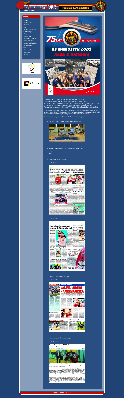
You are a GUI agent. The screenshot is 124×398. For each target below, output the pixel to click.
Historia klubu (27, 22)
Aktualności (26, 25)
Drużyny (26, 27)
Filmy (25, 34)
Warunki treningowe (29, 29)
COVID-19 (26, 47)
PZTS (62, 393)
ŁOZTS (55, 393)
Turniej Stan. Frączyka (30, 38)
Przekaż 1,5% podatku (30, 43)
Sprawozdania (27, 45)
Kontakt (25, 54)
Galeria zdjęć (27, 32)
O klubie (26, 20)
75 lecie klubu (27, 36)
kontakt (68, 393)
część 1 (51, 151)
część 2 (51, 153)
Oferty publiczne (28, 41)
